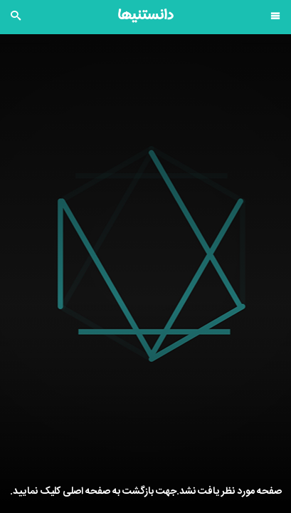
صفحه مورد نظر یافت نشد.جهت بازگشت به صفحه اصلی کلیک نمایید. (146, 491)
